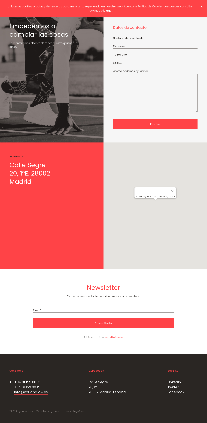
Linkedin (174, 382)
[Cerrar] (172, 191)
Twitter (173, 387)
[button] (155, 203)
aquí (109, 10)
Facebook (175, 392)
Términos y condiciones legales (60, 411)
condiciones (114, 337)
